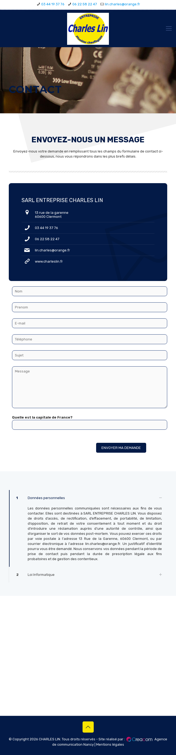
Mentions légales (110, 744)
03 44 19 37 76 (52, 4)
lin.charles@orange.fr (122, 4)
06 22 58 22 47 (84, 4)
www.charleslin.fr (49, 261)
